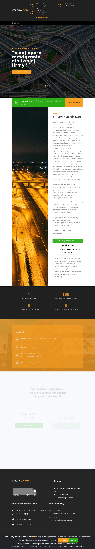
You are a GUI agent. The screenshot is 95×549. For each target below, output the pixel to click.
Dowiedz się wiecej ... (21, 72)
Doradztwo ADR (68, 247)
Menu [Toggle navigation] (15, 23)
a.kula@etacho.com (42, 17)
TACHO (20, 10)
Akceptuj (63, 540)
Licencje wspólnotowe (67, 242)
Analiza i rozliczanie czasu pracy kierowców (68, 252)
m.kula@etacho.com (42, 15)
